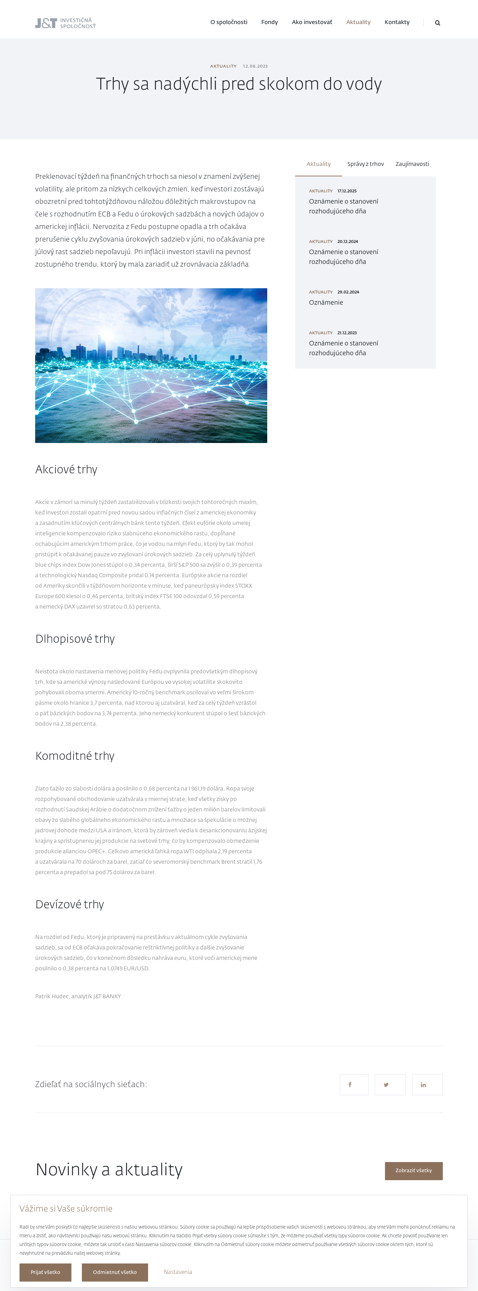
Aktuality (358, 22)
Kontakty (397, 22)
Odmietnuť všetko (115, 1272)
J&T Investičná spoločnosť (53, 23)
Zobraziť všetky (414, 1170)
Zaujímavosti (412, 164)
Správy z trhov (365, 164)
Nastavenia (178, 1272)
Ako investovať (312, 22)
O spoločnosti (228, 22)
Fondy (269, 22)
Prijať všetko (45, 1272)
